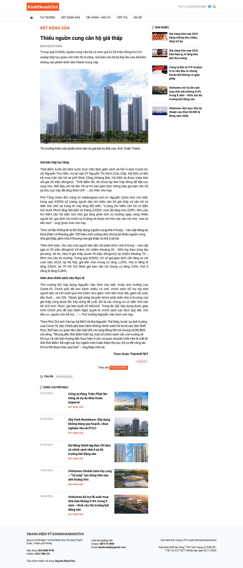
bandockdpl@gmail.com (112, 547)
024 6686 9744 (46, 550)
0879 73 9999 (107, 544)
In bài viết (142, 361)
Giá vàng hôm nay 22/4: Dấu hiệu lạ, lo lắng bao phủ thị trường (183, 54)
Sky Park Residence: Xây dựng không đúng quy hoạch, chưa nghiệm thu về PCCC (89, 424)
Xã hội (137, 17)
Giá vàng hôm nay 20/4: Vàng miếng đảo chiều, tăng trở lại (183, 37)
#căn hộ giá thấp (64, 376)
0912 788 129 (42, 553)
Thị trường (47, 17)
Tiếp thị (122, 17)
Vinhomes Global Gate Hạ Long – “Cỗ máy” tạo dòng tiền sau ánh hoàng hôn (90, 475)
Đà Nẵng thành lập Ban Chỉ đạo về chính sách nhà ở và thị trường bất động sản (89, 450)
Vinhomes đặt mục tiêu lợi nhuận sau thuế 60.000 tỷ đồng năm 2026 (185, 112)
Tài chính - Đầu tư (98, 17)
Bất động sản (70, 17)
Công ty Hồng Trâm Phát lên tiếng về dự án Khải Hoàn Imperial (87, 398)
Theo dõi (103, 367)
